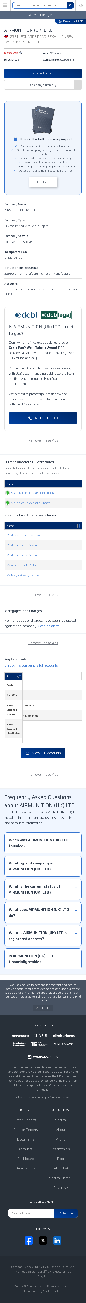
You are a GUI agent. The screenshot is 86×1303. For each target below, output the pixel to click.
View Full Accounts (43, 757)
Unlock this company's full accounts (31, 692)
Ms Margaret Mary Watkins (23, 602)
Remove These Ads (43, 440)
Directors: (11, 59)
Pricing (60, 1139)
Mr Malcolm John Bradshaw (23, 562)
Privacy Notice (56, 1286)
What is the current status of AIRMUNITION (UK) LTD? (34, 894)
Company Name (15, 204)
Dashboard (25, 1158)
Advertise (60, 1187)
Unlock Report (43, 73)
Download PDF (70, 21)
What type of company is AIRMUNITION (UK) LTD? (31, 871)
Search (60, 1120)
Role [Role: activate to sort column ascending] (28, 484)
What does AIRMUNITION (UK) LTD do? (39, 917)
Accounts (11, 283)
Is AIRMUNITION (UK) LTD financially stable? (31, 964)
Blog (60, 1158)
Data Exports (25, 1168)
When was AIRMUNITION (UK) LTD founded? (38, 848)
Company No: (59, 59)
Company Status (16, 236)
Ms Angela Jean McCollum (22, 592)
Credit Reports (25, 1120)
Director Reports (25, 1129)
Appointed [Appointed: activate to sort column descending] (70, 484)
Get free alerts (49, 653)
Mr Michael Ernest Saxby (22, 572)
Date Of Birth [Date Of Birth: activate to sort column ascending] (49, 484)
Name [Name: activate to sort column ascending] (10, 484)
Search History (60, 1178)
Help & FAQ (60, 1168)
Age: (53, 53)
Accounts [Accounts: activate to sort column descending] (12, 703)
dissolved (13, 53)
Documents (25, 1139)
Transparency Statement (40, 1291)
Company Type (14, 220)
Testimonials (60, 1149)
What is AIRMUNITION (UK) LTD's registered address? (38, 940)
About (60, 1129)
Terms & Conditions (27, 1286)
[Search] (70, 5)
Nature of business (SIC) (21, 267)
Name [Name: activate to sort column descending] (10, 553)
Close (45, 1008)
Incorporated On (15, 251)
